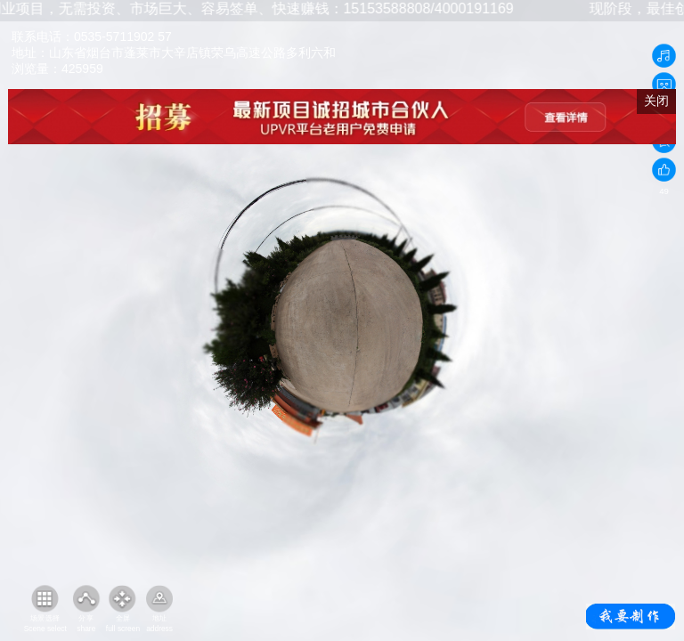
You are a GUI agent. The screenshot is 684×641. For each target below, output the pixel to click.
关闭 (656, 100)
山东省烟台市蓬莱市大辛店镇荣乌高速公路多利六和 (192, 52)
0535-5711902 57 (123, 36)
